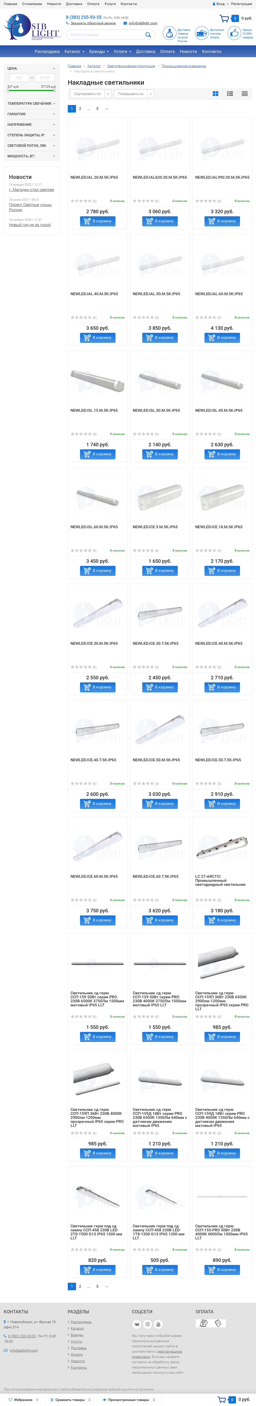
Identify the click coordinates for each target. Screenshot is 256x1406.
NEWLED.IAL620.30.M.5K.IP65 (160, 177)
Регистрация (241, 4)
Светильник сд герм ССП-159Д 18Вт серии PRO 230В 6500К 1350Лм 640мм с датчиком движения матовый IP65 (160, 1117)
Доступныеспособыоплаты (217, 33)
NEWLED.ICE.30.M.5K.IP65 (94, 643)
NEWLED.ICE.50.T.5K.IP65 (218, 760)
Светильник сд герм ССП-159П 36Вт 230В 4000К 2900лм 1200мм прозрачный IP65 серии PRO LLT (97, 1117)
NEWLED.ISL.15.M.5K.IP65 (94, 410)
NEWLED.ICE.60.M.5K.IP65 (94, 876)
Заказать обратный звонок (93, 23)
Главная (10, 4)
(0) (83, 201)
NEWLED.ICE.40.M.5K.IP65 (218, 643)
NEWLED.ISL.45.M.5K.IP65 (218, 410)
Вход (218, 4)
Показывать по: (131, 94)
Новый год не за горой (30, 224)
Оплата (93, 4)
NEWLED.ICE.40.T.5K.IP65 (93, 760)
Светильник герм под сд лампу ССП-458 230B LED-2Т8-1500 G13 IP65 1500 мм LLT (96, 1232)
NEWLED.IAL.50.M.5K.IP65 (156, 293)
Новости (54, 4)
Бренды (97, 51)
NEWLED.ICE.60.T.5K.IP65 (155, 876)
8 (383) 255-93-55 (84, 17)
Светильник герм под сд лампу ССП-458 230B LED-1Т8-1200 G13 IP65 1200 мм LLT (158, 1232)
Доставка (74, 4)
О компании (32, 4)
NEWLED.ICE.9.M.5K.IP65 (155, 526)
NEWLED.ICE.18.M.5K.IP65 (218, 526)
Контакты (129, 4)
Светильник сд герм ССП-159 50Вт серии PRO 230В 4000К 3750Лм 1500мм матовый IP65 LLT (159, 999)
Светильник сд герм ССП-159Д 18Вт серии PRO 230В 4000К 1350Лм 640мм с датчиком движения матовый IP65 (222, 1117)
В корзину (102, 221)
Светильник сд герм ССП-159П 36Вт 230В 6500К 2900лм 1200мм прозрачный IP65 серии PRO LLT (221, 1001)
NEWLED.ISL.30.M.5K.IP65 (156, 410)
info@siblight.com (143, 23)
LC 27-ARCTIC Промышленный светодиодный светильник (220, 880)
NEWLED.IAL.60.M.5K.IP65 (219, 293)
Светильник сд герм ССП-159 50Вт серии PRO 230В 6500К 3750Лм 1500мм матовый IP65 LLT (97, 999)
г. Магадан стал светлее (31, 189)
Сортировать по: (87, 94)
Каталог (72, 51)
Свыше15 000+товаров (247, 33)
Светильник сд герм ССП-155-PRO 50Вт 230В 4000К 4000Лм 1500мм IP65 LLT (221, 1232)
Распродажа (47, 51)
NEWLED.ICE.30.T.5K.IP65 (155, 643)
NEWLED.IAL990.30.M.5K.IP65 (222, 177)
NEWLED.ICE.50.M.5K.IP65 (156, 760)
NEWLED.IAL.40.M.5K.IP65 (94, 293)
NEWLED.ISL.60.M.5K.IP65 (94, 526)
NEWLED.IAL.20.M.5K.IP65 (94, 177)
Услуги (110, 4)
